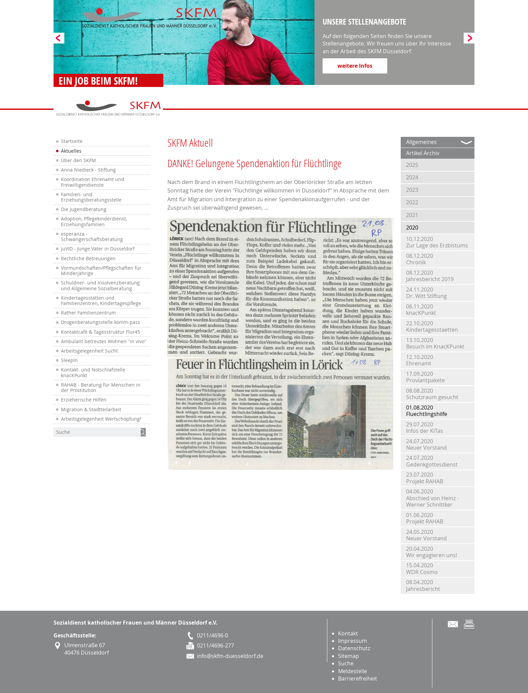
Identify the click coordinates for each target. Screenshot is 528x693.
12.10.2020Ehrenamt (419, 360)
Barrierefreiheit (357, 678)
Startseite (71, 141)
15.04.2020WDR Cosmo (422, 568)
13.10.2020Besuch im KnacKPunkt (435, 343)
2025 (412, 165)
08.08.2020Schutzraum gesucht (432, 394)
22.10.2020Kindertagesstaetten (432, 326)
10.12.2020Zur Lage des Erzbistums (437, 242)
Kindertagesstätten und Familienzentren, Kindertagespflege (101, 300)
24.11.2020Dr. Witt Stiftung (426, 293)
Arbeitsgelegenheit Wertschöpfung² (101, 419)
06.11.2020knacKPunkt (421, 310)
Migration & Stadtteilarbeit (91, 409)
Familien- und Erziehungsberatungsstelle (91, 197)
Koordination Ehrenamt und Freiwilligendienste (92, 182)
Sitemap (348, 656)
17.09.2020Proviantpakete (425, 377)
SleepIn (69, 360)
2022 (412, 202)
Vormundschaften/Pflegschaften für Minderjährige (101, 270)
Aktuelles (71, 151)
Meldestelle (352, 671)
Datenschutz (354, 648)
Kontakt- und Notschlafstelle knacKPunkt (93, 372)
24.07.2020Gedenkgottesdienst (432, 461)
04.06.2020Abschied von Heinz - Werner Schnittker (432, 498)
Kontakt (348, 633)
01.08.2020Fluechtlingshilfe (426, 411)
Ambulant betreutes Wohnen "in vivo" (103, 341)
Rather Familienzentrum (88, 313)
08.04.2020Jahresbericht (423, 585)
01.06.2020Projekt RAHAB (424, 518)
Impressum (352, 640)
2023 (412, 189)
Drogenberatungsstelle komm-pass (100, 322)
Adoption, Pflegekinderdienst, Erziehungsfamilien (94, 221)
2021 (412, 215)
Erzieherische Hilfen (83, 400)
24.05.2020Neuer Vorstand (426, 535)
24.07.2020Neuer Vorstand (426, 444)
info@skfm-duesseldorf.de (230, 656)
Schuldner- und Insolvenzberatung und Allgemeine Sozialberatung (100, 285)
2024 (412, 177)
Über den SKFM (78, 160)
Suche (346, 663)
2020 (412, 227)
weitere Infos (354, 65)
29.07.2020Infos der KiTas (424, 427)
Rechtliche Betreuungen (88, 258)
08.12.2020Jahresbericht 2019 (430, 276)
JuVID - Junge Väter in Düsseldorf (98, 249)
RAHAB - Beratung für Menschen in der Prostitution (100, 387)
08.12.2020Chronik (419, 259)
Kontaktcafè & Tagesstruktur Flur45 (100, 332)
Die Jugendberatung (83, 209)
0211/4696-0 (212, 635)
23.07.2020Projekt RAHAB (424, 478)
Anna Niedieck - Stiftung (88, 170)
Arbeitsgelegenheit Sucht (89, 351)
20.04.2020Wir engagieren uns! (431, 552)
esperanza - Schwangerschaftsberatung (92, 236)
